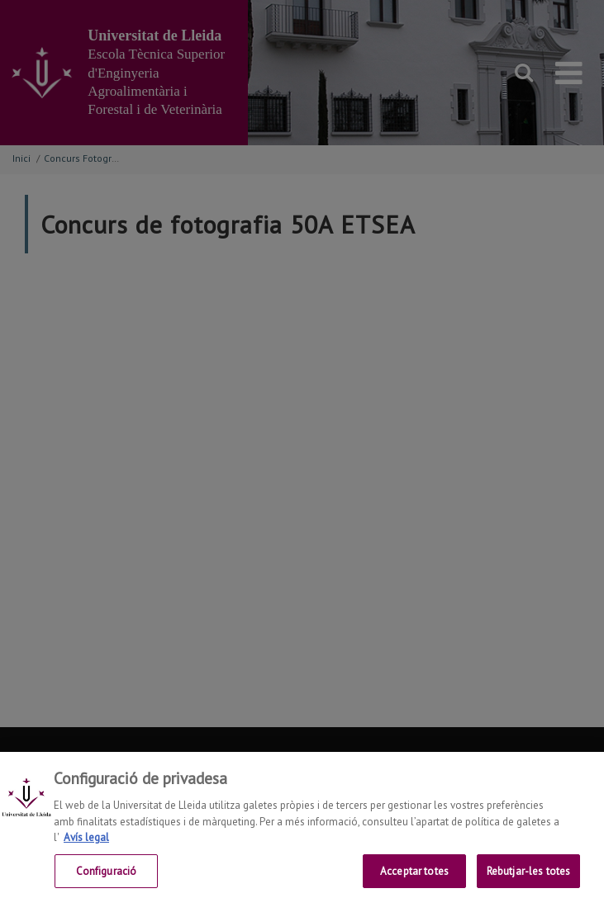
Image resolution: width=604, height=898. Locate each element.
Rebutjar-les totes (528, 875)
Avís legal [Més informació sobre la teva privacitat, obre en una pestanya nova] (86, 841)
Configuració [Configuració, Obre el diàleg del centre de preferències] (106, 875)
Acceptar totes (414, 875)
